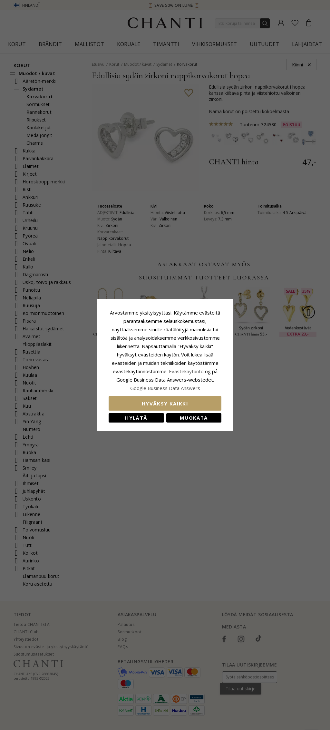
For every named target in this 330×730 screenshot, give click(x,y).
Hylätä (136, 417)
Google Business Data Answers (165, 388)
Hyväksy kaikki (165, 403)
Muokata (194, 417)
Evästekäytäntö (186, 371)
